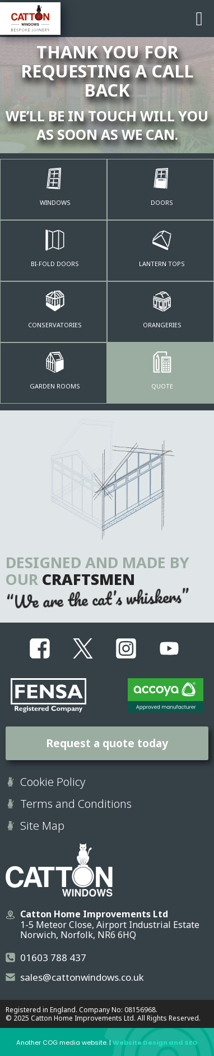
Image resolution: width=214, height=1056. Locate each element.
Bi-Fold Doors (55, 263)
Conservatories (55, 325)
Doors (162, 202)
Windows (55, 202)
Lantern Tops (162, 263)
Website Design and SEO (155, 1042)
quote (162, 386)
